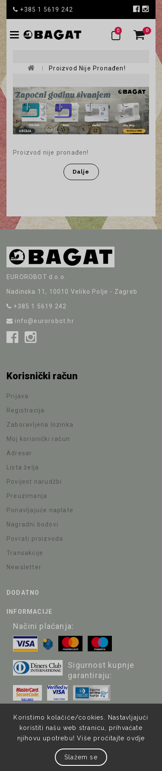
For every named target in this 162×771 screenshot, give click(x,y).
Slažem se (81, 757)
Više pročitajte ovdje (111, 738)
